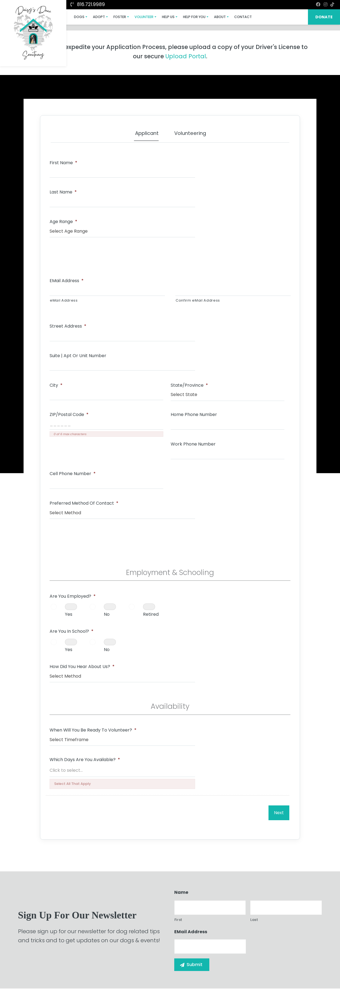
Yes (69, 454)
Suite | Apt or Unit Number (203, 268)
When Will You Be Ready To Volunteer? (94, 536)
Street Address (69, 268)
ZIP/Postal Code (235, 302)
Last (254, 696)
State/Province (152, 302)
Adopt (95, 17)
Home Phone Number (74, 336)
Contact (229, 17)
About (207, 17)
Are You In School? (197, 436)
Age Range (64, 195)
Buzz (190, 984)
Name (181, 669)
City (57, 302)
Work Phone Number (155, 336)
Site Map (310, 983)
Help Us (159, 17)
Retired (74, 474)
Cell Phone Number (239, 336)
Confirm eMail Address (198, 248)
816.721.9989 (87, 4)
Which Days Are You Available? (210, 536)
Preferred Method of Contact (85, 370)
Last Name (188, 161)
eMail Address (68, 229)
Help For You (184, 17)
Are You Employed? (74, 436)
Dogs (78, 17)
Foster (115, 17)
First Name (64, 161)
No (108, 454)
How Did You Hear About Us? (207, 470)
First (178, 696)
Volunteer (137, 17)
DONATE (325, 16)
